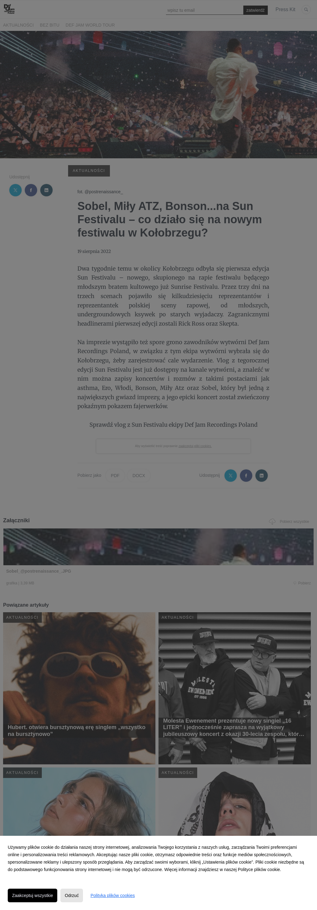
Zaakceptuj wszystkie (32, 895)
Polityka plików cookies (112, 895)
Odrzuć (72, 895)
